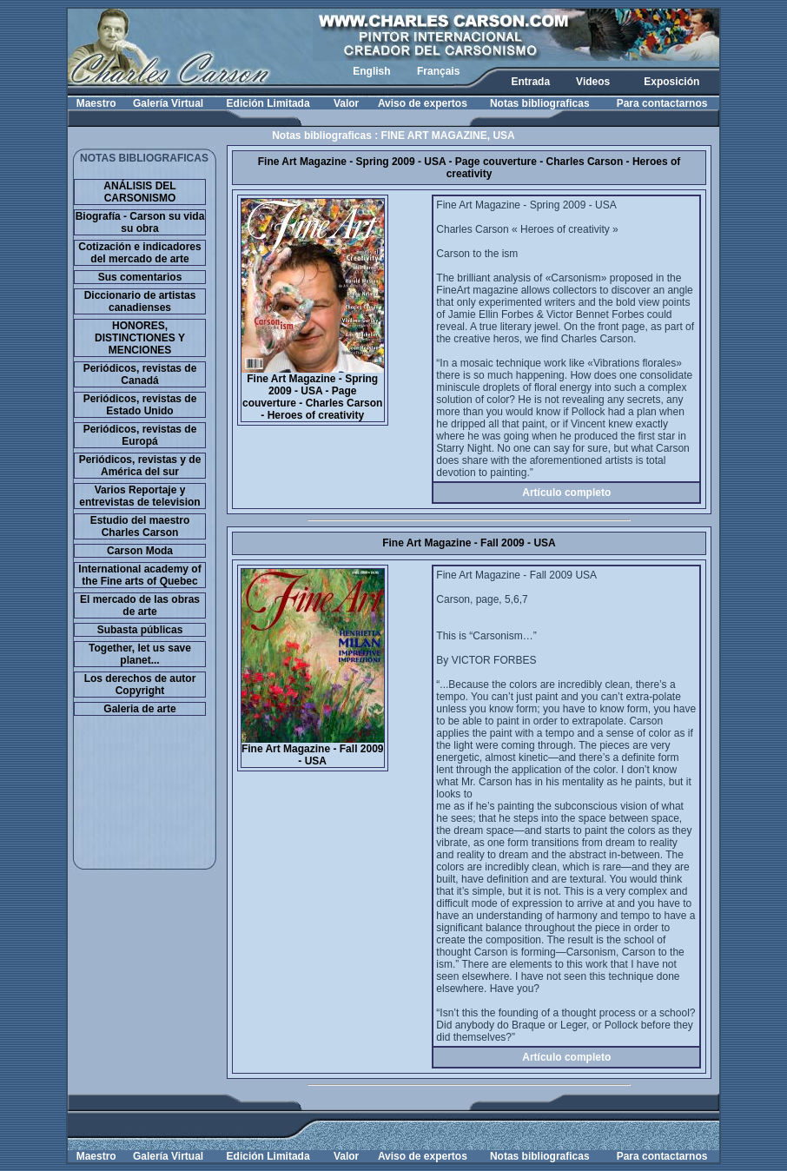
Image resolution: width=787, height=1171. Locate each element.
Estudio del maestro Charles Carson (140, 526)
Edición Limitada (268, 103)
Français (438, 71)
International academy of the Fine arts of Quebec (139, 575)
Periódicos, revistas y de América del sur (140, 465)
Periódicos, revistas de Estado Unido (140, 405)
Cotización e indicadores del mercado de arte (139, 253)
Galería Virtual (168, 103)
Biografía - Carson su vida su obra (140, 222)
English (371, 71)
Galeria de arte (139, 709)
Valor (346, 103)
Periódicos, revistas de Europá (140, 435)
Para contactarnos (662, 103)
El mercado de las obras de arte (140, 605)
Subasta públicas (140, 630)
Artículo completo (566, 492)
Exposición (671, 82)
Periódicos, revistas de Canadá (140, 374)
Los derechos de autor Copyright (140, 684)
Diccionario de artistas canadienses (140, 301)
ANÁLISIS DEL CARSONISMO (139, 192)
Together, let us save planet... (140, 654)
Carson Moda (140, 551)
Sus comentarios (140, 277)
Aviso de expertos (422, 103)
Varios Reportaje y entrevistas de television (139, 496)
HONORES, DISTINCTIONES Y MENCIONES (140, 338)
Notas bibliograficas (540, 103)
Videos (593, 82)
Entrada (530, 82)
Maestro (96, 103)
